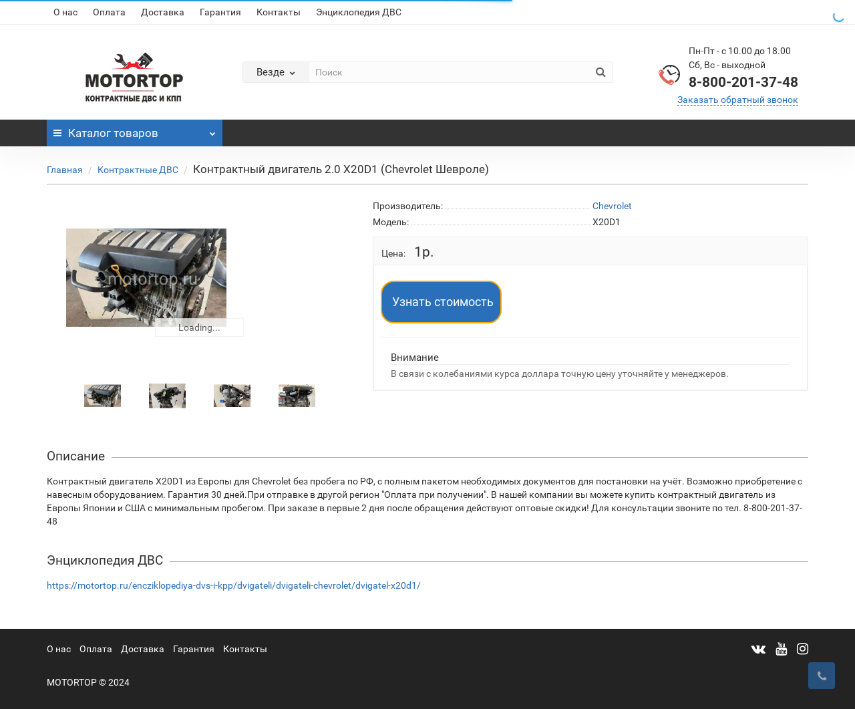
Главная (65, 169)
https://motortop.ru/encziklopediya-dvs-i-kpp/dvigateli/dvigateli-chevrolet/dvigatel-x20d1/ (234, 585)
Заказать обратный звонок (737, 99)
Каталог (134, 130)
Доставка (162, 12)
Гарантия (220, 12)
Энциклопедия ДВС (358, 12)
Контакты (278, 12)
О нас (65, 12)
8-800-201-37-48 (743, 82)
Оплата (109, 12)
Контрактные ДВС (138, 169)
